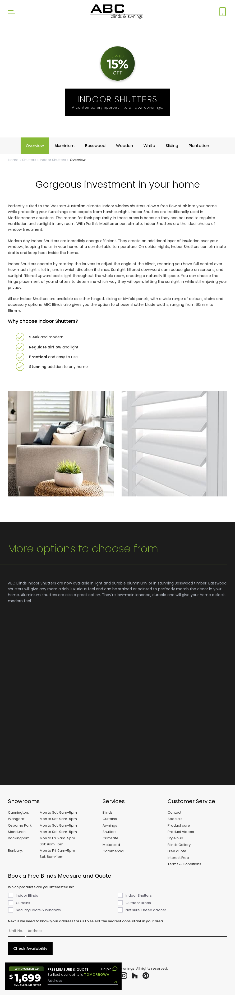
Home (13, 159)
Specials (175, 818)
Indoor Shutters (53, 159)
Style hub (175, 838)
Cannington (18, 812)
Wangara (16, 818)
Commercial (113, 851)
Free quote (177, 851)
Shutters (29, 159)
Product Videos (181, 831)
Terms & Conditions (184, 864)
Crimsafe (110, 838)
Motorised (111, 844)
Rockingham (19, 838)
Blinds (108, 812)
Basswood (95, 145)
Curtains (110, 818)
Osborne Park (20, 825)
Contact (174, 812)
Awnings (110, 825)
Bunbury (15, 850)
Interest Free (178, 857)
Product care (179, 825)
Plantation (199, 145)
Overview (35, 145)
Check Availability (30, 948)
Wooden (124, 145)
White (149, 145)
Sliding (172, 145)
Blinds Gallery (179, 844)
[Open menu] (11, 12)
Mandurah (17, 831)
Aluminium (64, 145)
